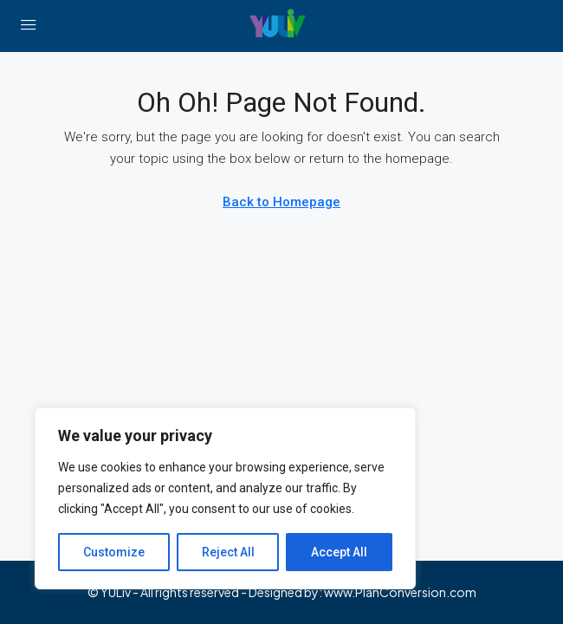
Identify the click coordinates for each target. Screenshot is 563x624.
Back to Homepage (281, 202)
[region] (225, 498)
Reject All (228, 552)
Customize (114, 552)
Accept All (339, 552)
